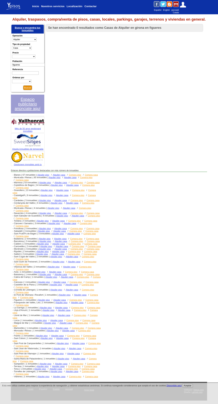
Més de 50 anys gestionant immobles (27, 128)
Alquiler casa (59, 175)
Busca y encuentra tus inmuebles (27, 29)
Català (176, 12)
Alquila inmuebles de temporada (27, 147)
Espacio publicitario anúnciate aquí (27, 104)
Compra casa (91, 175)
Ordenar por (18, 77)
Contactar (90, 6)
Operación (17, 36)
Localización (74, 6)
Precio (15, 53)
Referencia (17, 69)
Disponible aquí (174, 385)
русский (175, 10)
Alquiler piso (43, 175)
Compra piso (75, 175)
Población (17, 61)
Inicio (35, 6)
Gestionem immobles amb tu (27, 163)
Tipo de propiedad (21, 44)
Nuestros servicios (52, 6)
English (166, 10)
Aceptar (187, 385)
